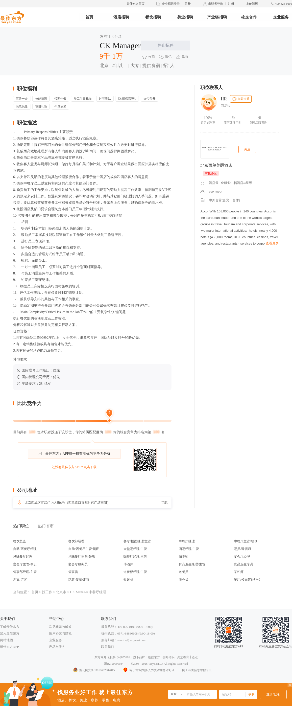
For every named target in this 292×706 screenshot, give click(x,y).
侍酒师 (128, 564)
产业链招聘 (217, 17)
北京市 (61, 592)
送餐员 (183, 572)
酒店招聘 (121, 17)
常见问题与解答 (60, 627)
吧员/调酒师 (242, 549)
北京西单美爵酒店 (216, 165)
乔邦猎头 (168, 657)
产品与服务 (57, 647)
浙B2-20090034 (113, 663)
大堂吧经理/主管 (135, 549)
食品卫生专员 (243, 564)
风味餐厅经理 (22, 556)
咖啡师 (183, 556)
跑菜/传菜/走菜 (78, 579)
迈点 (195, 657)
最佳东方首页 (136, 3)
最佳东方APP (9, 647)
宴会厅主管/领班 (25, 564)
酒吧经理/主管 (189, 549)
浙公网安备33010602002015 (94, 670)
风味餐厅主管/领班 (81, 556)
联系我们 (107, 647)
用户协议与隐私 (60, 633)
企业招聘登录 (171, 3)
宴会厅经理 (242, 556)
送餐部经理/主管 (135, 572)
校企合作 (249, 17)
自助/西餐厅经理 (25, 549)
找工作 (47, 592)
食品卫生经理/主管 (192, 564)
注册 (188, 3)
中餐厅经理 (187, 541)
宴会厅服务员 (78, 564)
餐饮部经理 (76, 541)
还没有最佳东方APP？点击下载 (74, 467)
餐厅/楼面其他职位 (247, 579)
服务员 (183, 579)
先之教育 (183, 657)
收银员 (128, 579)
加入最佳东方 (9, 633)
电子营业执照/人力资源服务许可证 (148, 670)
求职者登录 (215, 3)
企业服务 (281, 17)
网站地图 (6, 640)
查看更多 (272, 243)
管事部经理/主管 (25, 572)
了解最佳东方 (9, 627)
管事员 (73, 572)
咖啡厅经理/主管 (135, 556)
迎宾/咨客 (20, 579)
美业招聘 (185, 17)
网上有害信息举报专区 (197, 670)
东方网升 (100, 657)
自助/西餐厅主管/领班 (83, 549)
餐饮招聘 (153, 17)
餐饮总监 (19, 541)
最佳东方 (154, 657)
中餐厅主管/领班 (245, 541)
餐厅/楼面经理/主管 (137, 541)
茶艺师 (238, 572)
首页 (89, 17)
